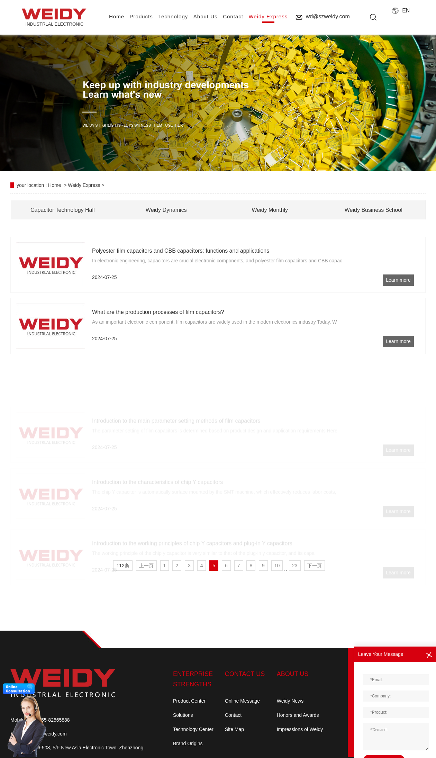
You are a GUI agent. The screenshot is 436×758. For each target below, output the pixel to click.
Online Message (242, 701)
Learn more (398, 280)
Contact (233, 715)
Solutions (183, 715)
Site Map (234, 729)
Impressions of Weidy (300, 729)
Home (54, 185)
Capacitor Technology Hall (62, 210)
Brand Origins (188, 743)
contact (233, 16)
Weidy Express (268, 16)
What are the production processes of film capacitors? (158, 312)
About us (205, 16)
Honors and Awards (298, 715)
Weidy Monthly (270, 210)
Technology (173, 16)
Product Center (189, 701)
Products (141, 16)
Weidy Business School (373, 210)
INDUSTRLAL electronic (54, 17)
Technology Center (193, 729)
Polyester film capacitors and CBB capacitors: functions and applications (180, 251)
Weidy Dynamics (166, 210)
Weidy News (290, 701)
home (116, 16)
